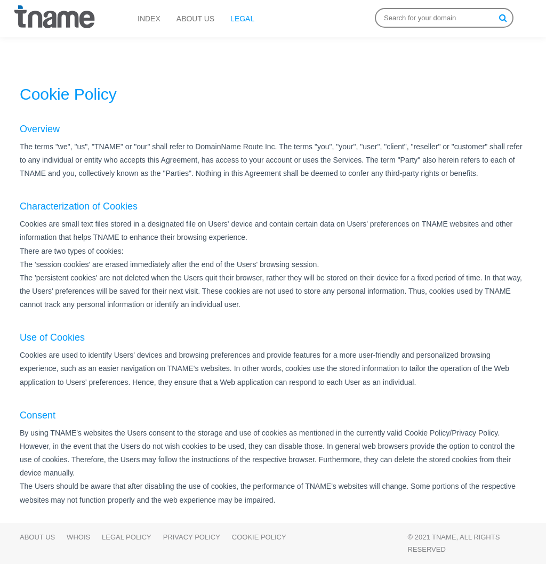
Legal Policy (126, 537)
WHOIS (78, 537)
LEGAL (242, 18)
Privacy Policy (191, 537)
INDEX (149, 18)
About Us (37, 537)
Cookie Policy (259, 537)
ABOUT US (195, 18)
